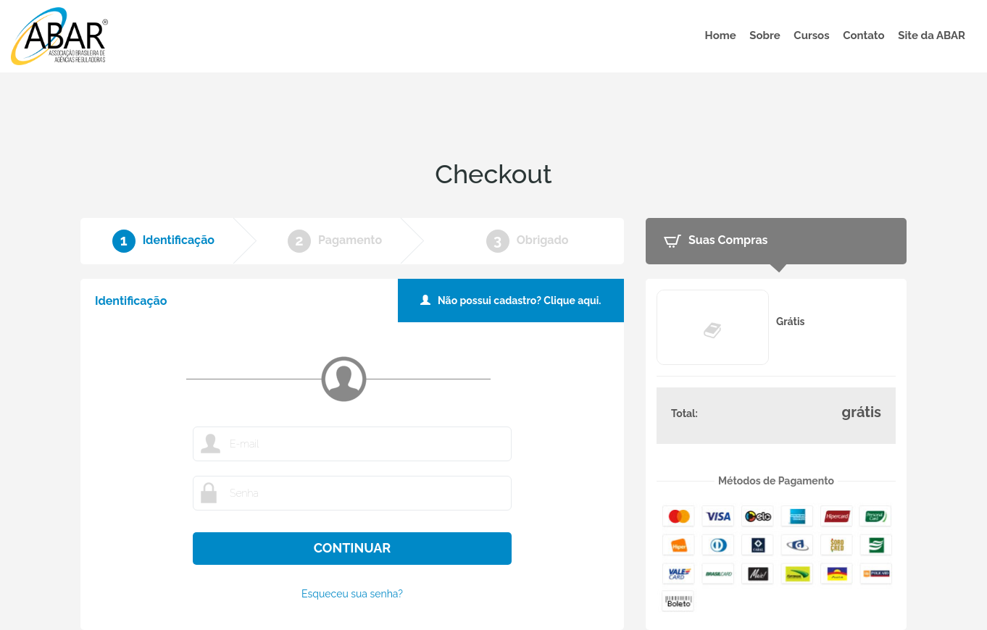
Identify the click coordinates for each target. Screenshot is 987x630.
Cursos (811, 35)
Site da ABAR (931, 35)
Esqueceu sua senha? (352, 594)
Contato (863, 35)
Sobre (764, 35)
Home (720, 35)
